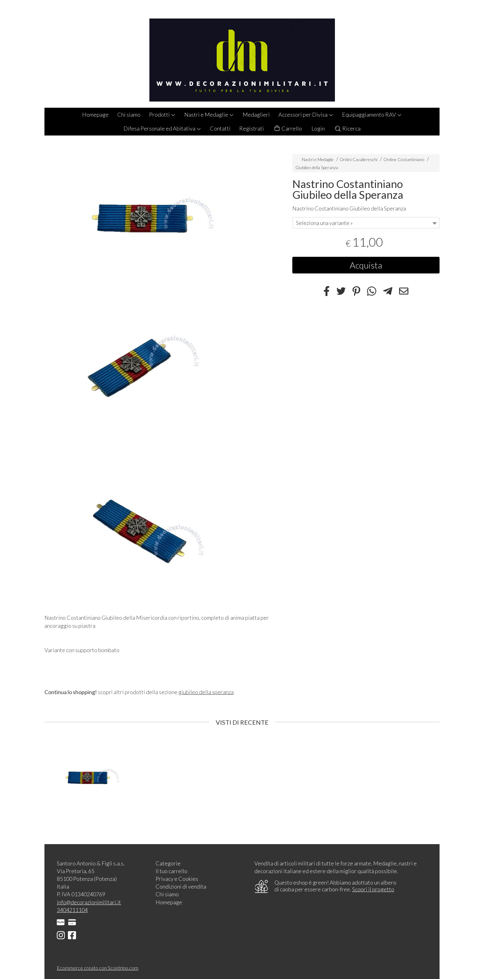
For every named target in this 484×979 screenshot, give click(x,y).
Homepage (95, 114)
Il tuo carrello (171, 871)
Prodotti (162, 114)
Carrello (287, 128)
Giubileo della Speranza (316, 167)
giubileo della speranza (206, 692)
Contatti (220, 128)
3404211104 (72, 909)
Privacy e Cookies (177, 878)
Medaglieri (256, 114)
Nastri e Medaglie (209, 114)
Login (318, 128)
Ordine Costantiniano (403, 159)
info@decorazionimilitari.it (89, 902)
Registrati (251, 128)
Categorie (168, 863)
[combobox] (366, 223)
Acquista (366, 265)
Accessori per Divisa (305, 114)
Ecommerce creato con (97, 968)
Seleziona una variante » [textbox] (324, 222)
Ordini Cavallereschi (359, 159)
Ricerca (347, 128)
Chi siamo (128, 114)
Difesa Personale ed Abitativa (162, 128)
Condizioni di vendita (181, 886)
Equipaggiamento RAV (372, 114)
